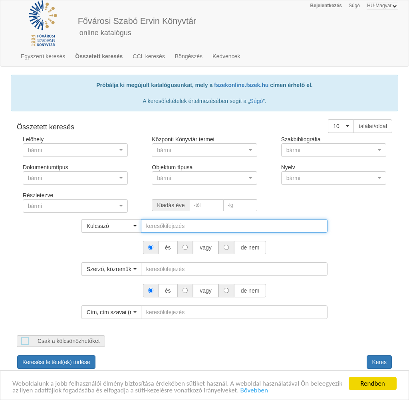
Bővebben (254, 392)
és (168, 247)
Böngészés (189, 56)
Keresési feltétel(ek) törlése (56, 362)
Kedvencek (226, 56)
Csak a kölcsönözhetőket (69, 341)
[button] (341, 126)
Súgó (354, 5)
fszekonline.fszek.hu (241, 85)
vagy (205, 247)
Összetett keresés (99, 56)
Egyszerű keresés (43, 56)
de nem (250, 247)
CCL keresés (149, 56)
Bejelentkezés (326, 5)
